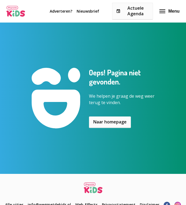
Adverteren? (61, 11)
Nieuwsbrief (88, 11)
